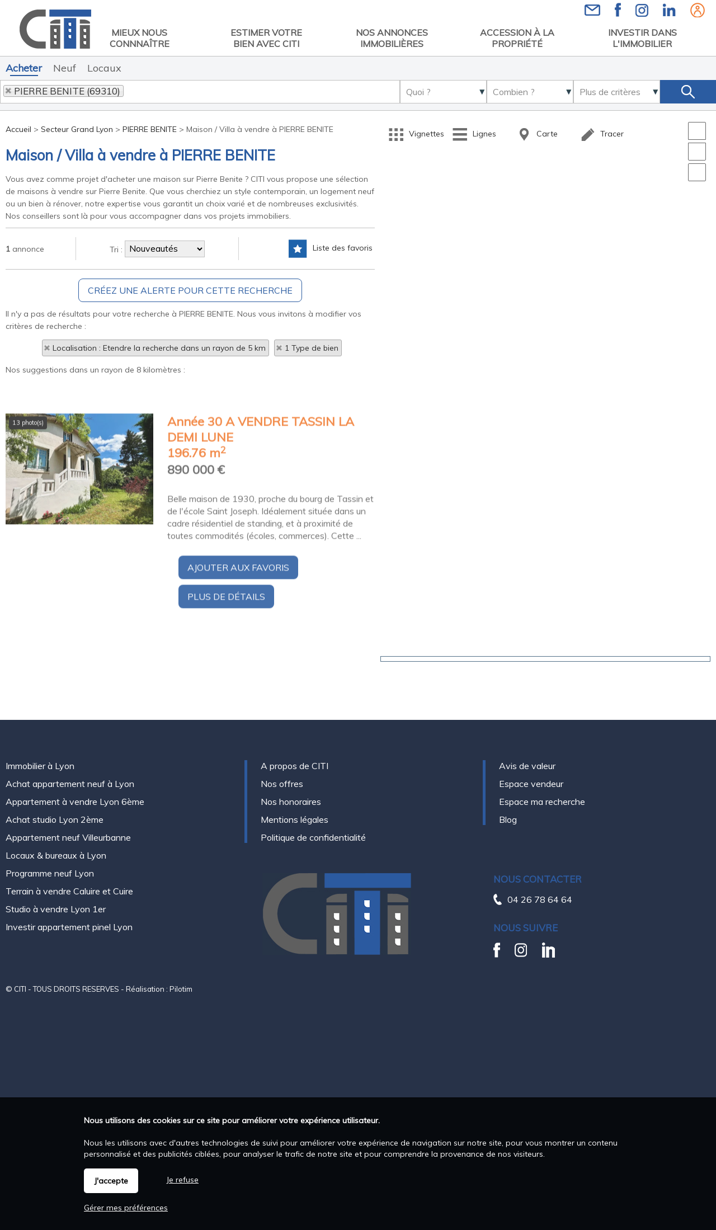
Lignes (474, 134)
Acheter (24, 68)
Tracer (602, 134)
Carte (537, 134)
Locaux (104, 68)
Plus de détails (226, 705)
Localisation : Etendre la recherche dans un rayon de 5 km (159, 348)
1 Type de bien (311, 348)
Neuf (64, 68)
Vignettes (416, 134)
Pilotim (180, 964)
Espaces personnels (697, 10)
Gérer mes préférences (126, 1208)
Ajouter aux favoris (238, 676)
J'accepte (111, 1181)
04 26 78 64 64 (539, 874)
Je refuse (182, 1180)
